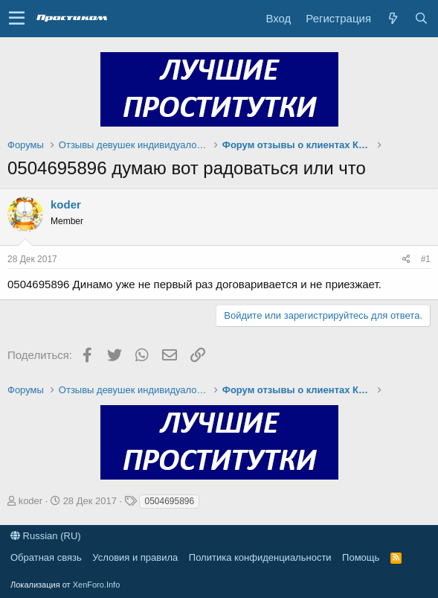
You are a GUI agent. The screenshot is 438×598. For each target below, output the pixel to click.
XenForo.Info (96, 584)
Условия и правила (135, 557)
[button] (16, 18)
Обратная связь (46, 557)
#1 (426, 259)
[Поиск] (421, 18)
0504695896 (169, 501)
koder (66, 204)
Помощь (360, 557)
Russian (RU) (45, 535)
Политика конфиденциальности (260, 557)
